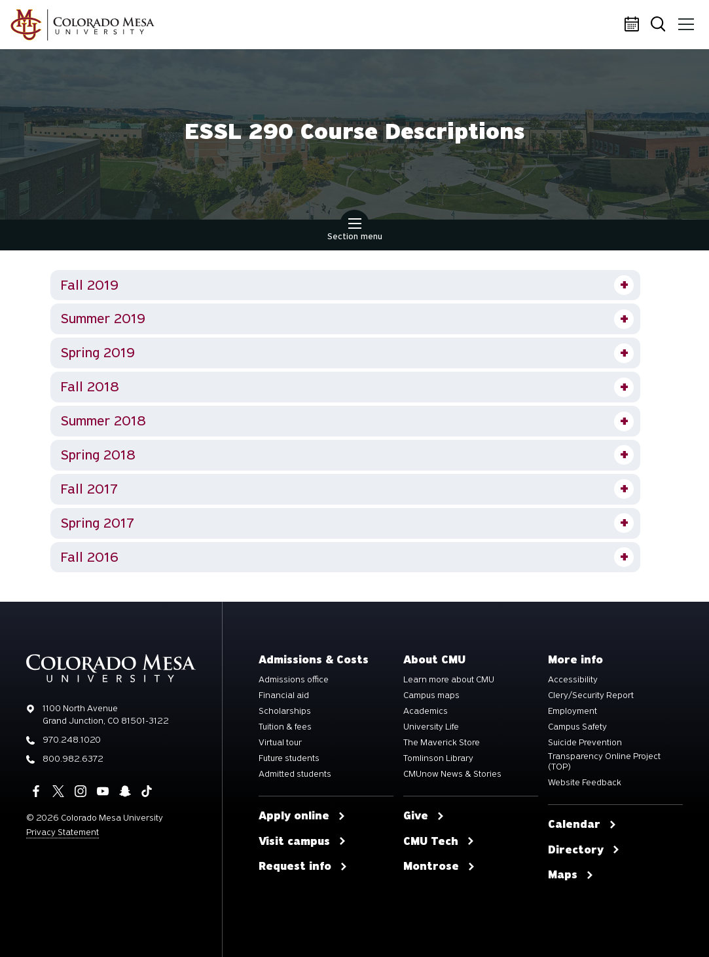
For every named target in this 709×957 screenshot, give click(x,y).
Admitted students (295, 774)
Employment (572, 711)
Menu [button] (684, 20)
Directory (584, 850)
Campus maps (431, 695)
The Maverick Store (441, 742)
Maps (571, 875)
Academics (425, 711)
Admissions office (294, 679)
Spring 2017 (97, 523)
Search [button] (659, 25)
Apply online (302, 816)
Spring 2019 (98, 352)
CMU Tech (439, 842)
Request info (303, 866)
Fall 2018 (89, 386)
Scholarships (285, 711)
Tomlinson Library (438, 758)
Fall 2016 (89, 557)
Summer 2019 (103, 318)
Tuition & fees (285, 727)
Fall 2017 (89, 489)
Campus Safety (577, 727)
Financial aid (284, 695)
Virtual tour (280, 742)
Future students (289, 758)
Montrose (439, 866)
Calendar (634, 25)
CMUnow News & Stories (452, 774)
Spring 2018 (98, 454)
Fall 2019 (89, 285)
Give (424, 816)
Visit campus (302, 842)
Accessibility (573, 679)
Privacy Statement (62, 832)
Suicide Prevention (585, 742)
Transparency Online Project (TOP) (604, 761)
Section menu (354, 231)
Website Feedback (584, 782)
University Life (431, 727)
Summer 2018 (103, 420)
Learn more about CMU (448, 679)
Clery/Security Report (591, 695)
